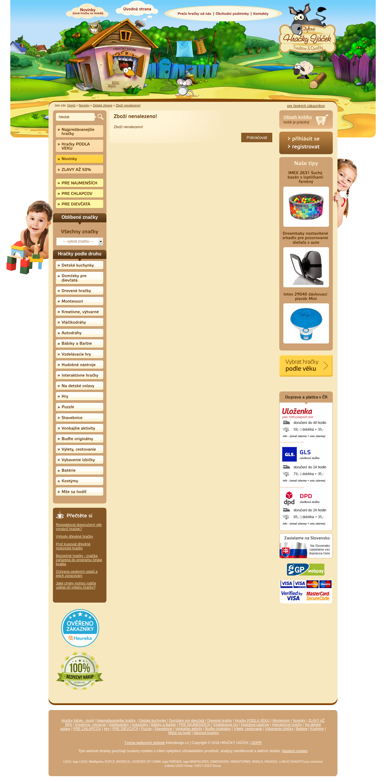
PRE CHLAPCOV (87, 729)
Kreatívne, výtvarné (90, 725)
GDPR (256, 743)
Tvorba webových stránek (144, 743)
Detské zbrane (102, 105)
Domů (71, 105)
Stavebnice (163, 729)
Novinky (84, 105)
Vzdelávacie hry (225, 725)
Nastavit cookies (295, 751)
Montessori (281, 721)
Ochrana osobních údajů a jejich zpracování (77, 574)
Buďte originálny (218, 729)
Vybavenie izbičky (279, 729)
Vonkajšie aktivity (188, 729)
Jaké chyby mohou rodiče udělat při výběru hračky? (76, 585)
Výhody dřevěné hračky (74, 536)
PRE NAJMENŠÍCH (194, 725)
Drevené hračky (219, 721)
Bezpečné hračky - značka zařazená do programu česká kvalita (79, 560)
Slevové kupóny (206, 733)
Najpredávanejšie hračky (116, 721)
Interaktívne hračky (287, 725)
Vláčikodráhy (118, 725)
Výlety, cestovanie (248, 729)
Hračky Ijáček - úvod (77, 721)
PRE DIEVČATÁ (125, 729)
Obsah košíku (298, 117)
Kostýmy (317, 729)
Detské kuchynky (152, 721)
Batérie (301, 729)
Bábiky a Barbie (163, 725)
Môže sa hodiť (179, 733)
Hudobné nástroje (255, 725)
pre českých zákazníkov (306, 106)
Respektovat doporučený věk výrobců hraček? (79, 527)
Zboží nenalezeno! (128, 105)
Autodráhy (140, 725)
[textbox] (76, 117)
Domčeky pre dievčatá (186, 721)
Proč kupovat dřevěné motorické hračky (73, 546)
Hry (107, 729)
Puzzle (146, 729)
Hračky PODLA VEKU (252, 721)
